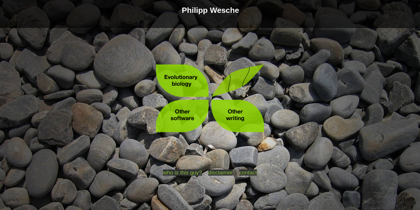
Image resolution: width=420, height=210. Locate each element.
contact (248, 172)
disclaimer (220, 172)
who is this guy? (182, 172)
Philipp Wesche (210, 10)
